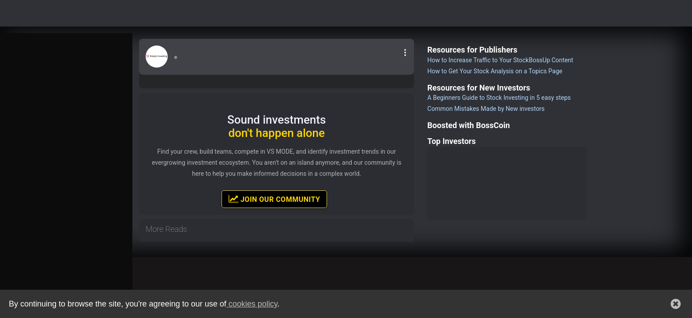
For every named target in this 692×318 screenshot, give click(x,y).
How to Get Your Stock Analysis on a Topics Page (494, 71)
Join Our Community (274, 199)
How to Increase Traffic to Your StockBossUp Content (500, 60)
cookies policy (252, 303)
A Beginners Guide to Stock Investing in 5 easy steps (499, 97)
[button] (675, 304)
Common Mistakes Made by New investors (486, 108)
